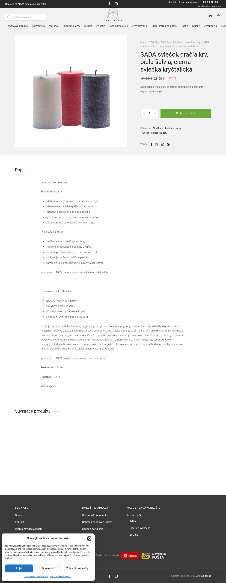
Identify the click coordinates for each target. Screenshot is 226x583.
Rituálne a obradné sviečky (186, 42)
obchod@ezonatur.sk (209, 6)
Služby (196, 25)
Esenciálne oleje (118, 25)
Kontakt (173, 2)
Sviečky (100, 25)
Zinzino (133, 534)
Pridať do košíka (185, 113)
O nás (18, 515)
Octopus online (203, 576)
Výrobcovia (210, 25)
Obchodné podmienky (60, 576)
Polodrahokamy (71, 25)
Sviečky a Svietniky (160, 42)
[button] (89, 538)
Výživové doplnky (18, 25)
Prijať (19, 568)
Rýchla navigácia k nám (29, 528)
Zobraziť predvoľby (77, 568)
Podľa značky (134, 515)
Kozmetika (38, 25)
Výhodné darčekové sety (154, 132)
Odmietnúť (48, 568)
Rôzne (184, 25)
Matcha (53, 25)
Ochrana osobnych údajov (36, 576)
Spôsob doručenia (92, 528)
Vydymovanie (140, 25)
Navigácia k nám (190, 2)
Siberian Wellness (139, 528)
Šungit (88, 25)
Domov (144, 42)
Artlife (132, 521)
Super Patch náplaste (164, 25)
